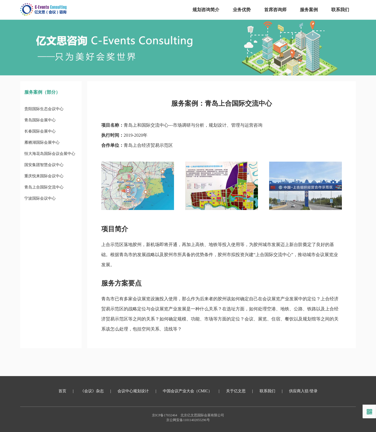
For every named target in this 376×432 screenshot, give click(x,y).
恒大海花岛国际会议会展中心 (49, 154)
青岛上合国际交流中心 (44, 187)
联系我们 (340, 9)
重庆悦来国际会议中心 (44, 176)
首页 (62, 391)
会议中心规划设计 (133, 391)
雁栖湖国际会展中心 (42, 142)
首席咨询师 (275, 9)
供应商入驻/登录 (303, 391)
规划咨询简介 (205, 9)
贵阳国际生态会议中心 (44, 109)
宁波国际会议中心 (40, 198)
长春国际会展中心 (40, 131)
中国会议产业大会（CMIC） (187, 391)
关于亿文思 (236, 391)
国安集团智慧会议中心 (44, 165)
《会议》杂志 (92, 391)
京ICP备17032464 (164, 415)
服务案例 (309, 9)
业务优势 (242, 9)
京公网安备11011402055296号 (188, 420)
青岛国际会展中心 (40, 120)
